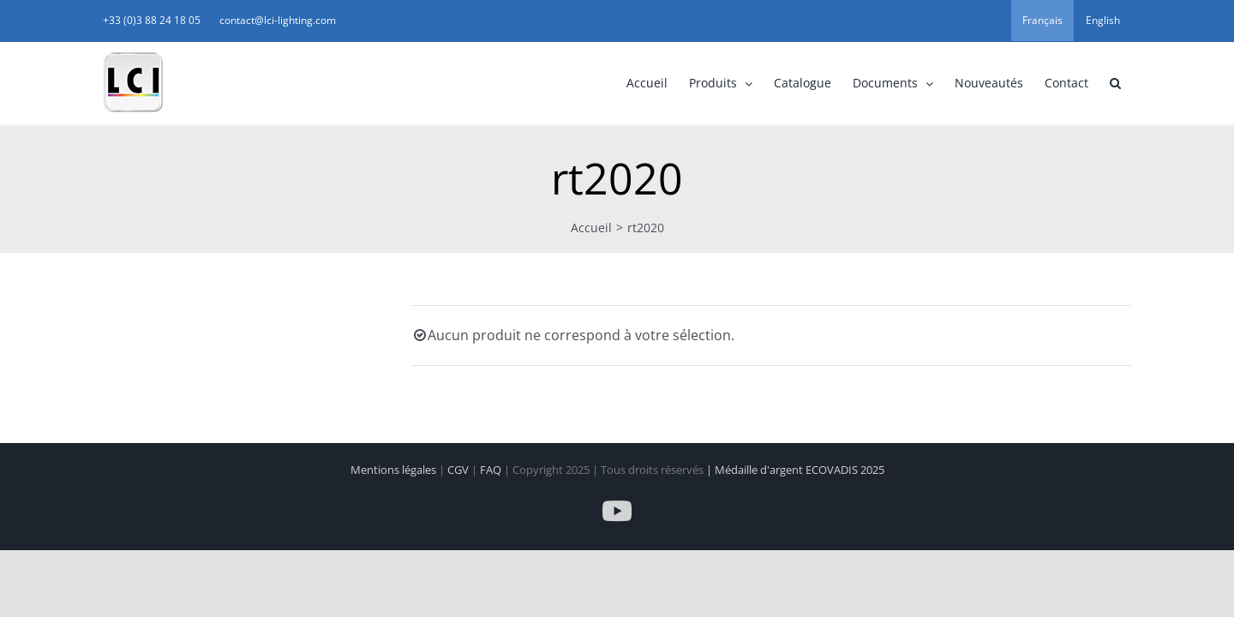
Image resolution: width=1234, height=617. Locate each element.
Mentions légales (394, 469)
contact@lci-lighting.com (370, 20)
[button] (1022, 83)
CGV (459, 469)
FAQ (492, 469)
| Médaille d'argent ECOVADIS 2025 (795, 469)
